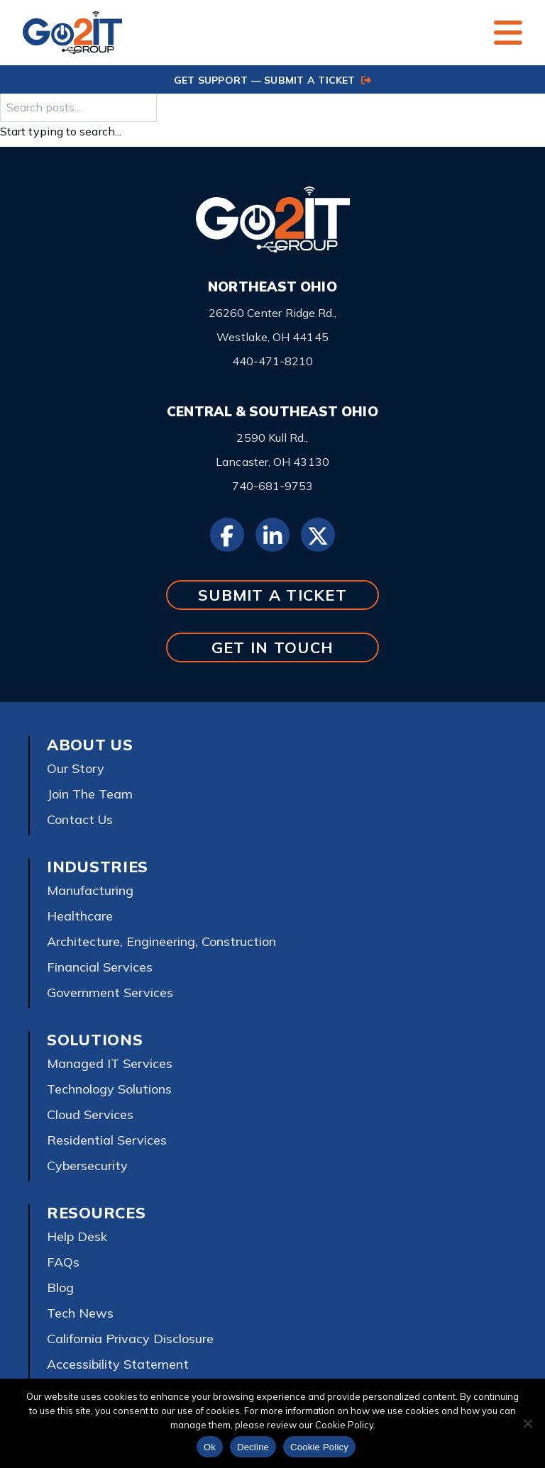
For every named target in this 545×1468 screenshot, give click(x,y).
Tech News (80, 1313)
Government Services (110, 992)
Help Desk (77, 1236)
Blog (60, 1287)
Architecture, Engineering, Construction (161, 941)
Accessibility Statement (118, 1364)
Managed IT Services (109, 1063)
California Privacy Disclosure (130, 1338)
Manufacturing (90, 890)
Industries (97, 866)
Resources (96, 1212)
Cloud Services (90, 1114)
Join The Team (90, 794)
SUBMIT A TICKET (272, 594)
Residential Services (107, 1140)
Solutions (95, 1039)
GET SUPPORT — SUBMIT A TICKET (272, 80)
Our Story (75, 768)
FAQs (63, 1262)
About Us (90, 744)
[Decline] (527, 1423)
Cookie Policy (319, 1447)
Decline (253, 1447)
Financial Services (100, 967)
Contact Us (80, 819)
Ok (210, 1447)
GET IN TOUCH (272, 647)
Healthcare (80, 916)
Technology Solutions (109, 1089)
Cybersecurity (87, 1165)
